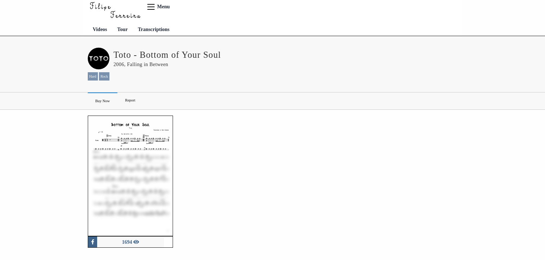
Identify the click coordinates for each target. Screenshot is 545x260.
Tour (122, 29)
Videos (100, 29)
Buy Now (102, 101)
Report (130, 100)
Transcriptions (154, 29)
